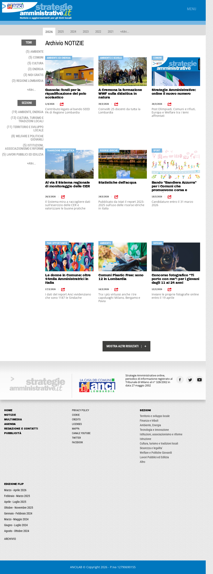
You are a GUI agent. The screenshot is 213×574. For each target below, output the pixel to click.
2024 (75, 32)
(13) (27, 119)
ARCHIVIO (10, 538)
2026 (50, 32)
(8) (27, 137)
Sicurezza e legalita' (156, 448)
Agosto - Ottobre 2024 (16, 531)
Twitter (78, 438)
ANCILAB (80, 567)
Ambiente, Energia (155, 425)
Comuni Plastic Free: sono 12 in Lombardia (124, 277)
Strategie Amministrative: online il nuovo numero (179, 91)
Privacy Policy (83, 410)
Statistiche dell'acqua (121, 182)
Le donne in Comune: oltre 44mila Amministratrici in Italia (69, 278)
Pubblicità (12, 433)
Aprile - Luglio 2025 (15, 501)
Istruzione (150, 439)
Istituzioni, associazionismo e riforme (166, 434)
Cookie (78, 415)
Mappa (78, 428)
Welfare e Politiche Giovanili (161, 452)
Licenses (79, 424)
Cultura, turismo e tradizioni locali (164, 443)
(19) (27, 112)
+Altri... (126, 32)
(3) (35, 69)
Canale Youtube (83, 433)
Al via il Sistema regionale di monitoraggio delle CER (71, 184)
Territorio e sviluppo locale (160, 416)
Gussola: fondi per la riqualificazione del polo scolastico (67, 93)
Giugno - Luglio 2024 (16, 525)
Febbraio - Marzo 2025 (17, 496)
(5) (34, 52)
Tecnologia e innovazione (159, 429)
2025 (62, 32)
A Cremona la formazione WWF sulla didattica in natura (124, 93)
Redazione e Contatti (21, 428)
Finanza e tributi (154, 420)
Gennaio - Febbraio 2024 (18, 513)
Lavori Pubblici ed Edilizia (159, 457)
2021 (112, 32)
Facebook (79, 442)
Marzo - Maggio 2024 (16, 519)
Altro (147, 461)
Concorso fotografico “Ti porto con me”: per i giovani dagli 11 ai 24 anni (181, 278)
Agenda (10, 424)
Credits (78, 419)
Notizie (10, 415)
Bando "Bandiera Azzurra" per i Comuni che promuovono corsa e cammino (179, 187)
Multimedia (13, 419)
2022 (100, 32)
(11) (25, 128)
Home (8, 410)
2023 (87, 32)
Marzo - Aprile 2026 (15, 490)
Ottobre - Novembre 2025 (18, 507)
